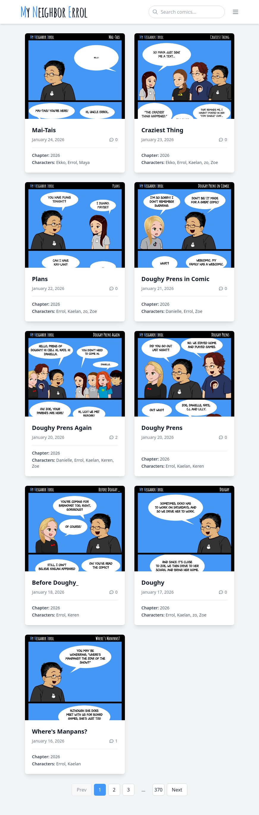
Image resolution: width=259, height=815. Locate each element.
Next (177, 789)
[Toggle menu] (235, 12)
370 (158, 789)
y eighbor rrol (54, 12)
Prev (82, 789)
